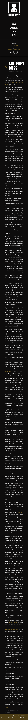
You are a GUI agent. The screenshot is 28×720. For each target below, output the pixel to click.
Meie (14, 31)
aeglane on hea (15, 710)
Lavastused (14, 27)
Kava (14, 24)
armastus (7, 712)
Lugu (14, 35)
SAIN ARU (21, 716)
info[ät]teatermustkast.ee (14, 49)
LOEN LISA (21, 718)
